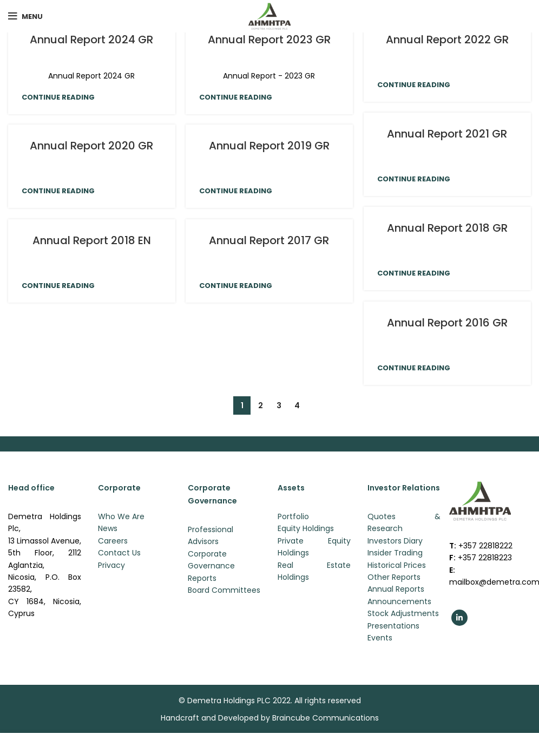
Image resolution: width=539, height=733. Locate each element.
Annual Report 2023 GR (269, 39)
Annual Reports (395, 589)
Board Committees (224, 590)
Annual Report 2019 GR (269, 145)
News (107, 528)
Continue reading (58, 97)
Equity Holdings (306, 528)
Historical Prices (396, 565)
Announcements (399, 601)
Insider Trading (395, 552)
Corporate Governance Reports (211, 566)
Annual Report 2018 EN (91, 240)
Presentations (393, 625)
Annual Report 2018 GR (447, 227)
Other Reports (393, 577)
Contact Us (119, 552)
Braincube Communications (325, 717)
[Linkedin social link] (459, 618)
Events (379, 637)
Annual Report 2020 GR (91, 145)
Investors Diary (395, 540)
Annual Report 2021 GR (447, 133)
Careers (113, 540)
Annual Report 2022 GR (447, 39)
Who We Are (121, 516)
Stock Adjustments (403, 613)
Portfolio (293, 516)
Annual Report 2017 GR (269, 240)
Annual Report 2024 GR (91, 39)
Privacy (111, 565)
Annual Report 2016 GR (447, 322)
